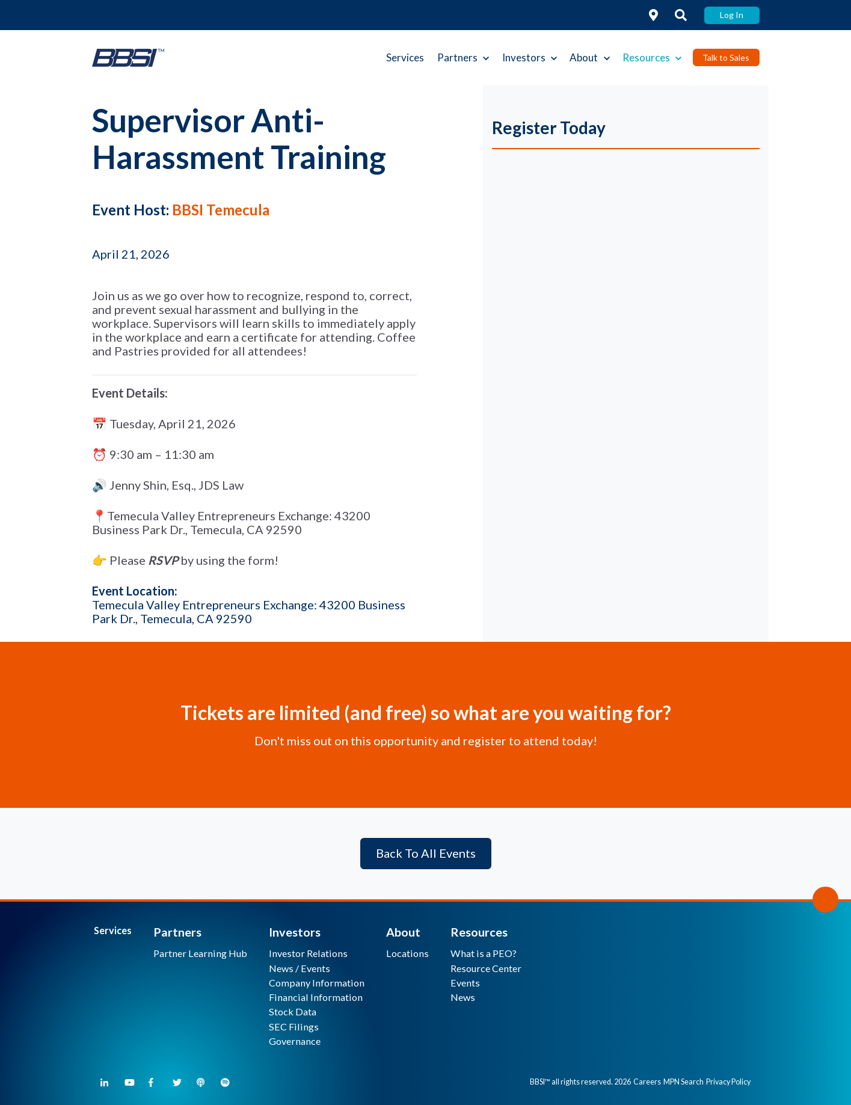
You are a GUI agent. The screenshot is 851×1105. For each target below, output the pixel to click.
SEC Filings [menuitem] (294, 1026)
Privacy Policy (728, 1081)
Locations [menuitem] (407, 953)
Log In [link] (731, 15)
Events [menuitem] (465, 982)
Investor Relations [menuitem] (308, 953)
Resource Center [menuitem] (485, 968)
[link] (653, 15)
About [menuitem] (403, 932)
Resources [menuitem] (479, 932)
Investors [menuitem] (295, 932)
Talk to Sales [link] (725, 57)
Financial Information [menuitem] (316, 997)
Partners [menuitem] (177, 932)
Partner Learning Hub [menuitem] (200, 953)
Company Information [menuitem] (316, 982)
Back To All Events (426, 853)
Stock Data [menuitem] (292, 1011)
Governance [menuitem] (295, 1041)
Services (405, 57)
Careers (647, 1081)
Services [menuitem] (113, 930)
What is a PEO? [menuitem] (483, 953)
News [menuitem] (462, 997)
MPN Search (683, 1081)
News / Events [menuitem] (299, 968)
